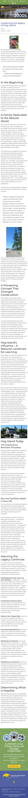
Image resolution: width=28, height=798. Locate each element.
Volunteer (11, 1)
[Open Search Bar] (18, 7)
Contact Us (22, 1)
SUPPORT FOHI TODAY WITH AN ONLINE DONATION (14, 747)
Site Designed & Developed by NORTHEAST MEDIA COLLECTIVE (14, 795)
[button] (14, 782)
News (16, 1)
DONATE (5, 1)
